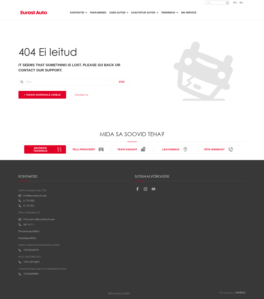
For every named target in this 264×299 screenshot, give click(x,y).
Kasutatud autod (143, 12)
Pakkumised (98, 12)
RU (241, 2)
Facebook (137, 189)
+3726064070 (28, 250)
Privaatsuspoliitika (28, 231)
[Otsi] (227, 3)
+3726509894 (28, 273)
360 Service (188, 12)
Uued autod (117, 12)
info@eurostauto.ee (32, 195)
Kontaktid (77, 12)
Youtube (153, 189)
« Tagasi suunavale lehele (42, 94)
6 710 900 (26, 200)
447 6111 (26, 224)
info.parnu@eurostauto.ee (36, 219)
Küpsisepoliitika (27, 238)
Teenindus (168, 12)
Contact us (81, 94)
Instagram (145, 189)
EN (235, 2)
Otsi (121, 81)
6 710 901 (26, 205)
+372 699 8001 (29, 262)
